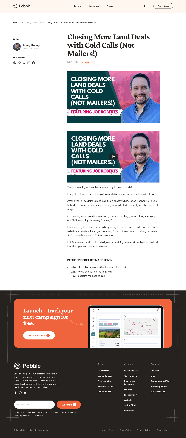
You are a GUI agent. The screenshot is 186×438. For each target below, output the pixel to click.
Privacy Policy (125, 430)
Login (146, 6)
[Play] (113, 156)
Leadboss (129, 410)
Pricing (109, 6)
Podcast (38, 22)
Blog (29, 22)
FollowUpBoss (131, 370)
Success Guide (158, 391)
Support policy (105, 376)
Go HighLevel (130, 376)
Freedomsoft (130, 394)
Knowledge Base (159, 386)
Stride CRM (130, 405)
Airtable (128, 400)
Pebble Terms (104, 391)
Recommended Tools (161, 381)
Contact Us (103, 370)
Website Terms (105, 386)
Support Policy (107, 430)
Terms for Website (164, 430)
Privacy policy (104, 381)
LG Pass (128, 389)
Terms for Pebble (144, 430)
